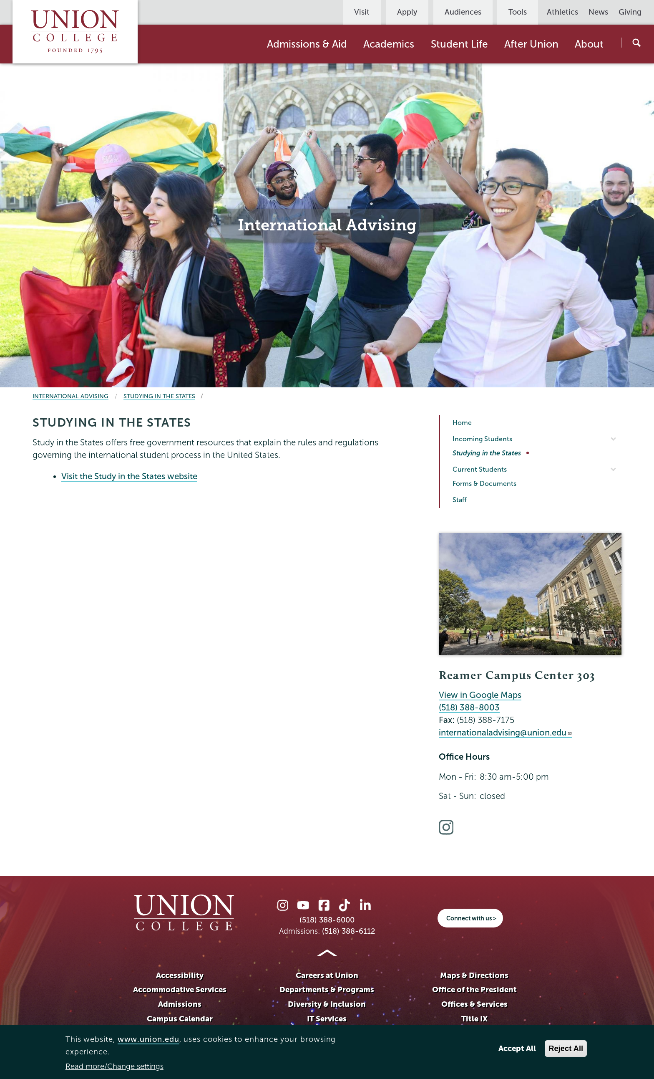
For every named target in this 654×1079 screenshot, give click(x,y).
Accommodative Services (179, 989)
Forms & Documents (484, 483)
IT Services (327, 1018)
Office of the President (474, 989)
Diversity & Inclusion (327, 1004)
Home (462, 422)
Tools (517, 12)
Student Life (459, 44)
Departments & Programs (326, 989)
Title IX (474, 1018)
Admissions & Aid (307, 44)
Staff (460, 499)
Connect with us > (471, 918)
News (598, 12)
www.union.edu (148, 1039)
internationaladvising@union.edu (505, 732)
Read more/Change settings (114, 1066)
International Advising (70, 396)
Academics (388, 44)
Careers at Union (327, 975)
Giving (630, 12)
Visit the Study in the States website (129, 476)
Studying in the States (159, 396)
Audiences (463, 12)
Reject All (565, 1048)
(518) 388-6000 (327, 920)
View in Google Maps (480, 695)
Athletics (562, 12)
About (589, 44)
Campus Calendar (180, 1018)
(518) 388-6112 (348, 931)
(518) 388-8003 (469, 707)
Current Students (480, 469)
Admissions (179, 1004)
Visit (362, 12)
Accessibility (180, 975)
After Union (531, 44)
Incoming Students (482, 438)
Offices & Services (474, 1004)
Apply (407, 12)
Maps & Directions (474, 975)
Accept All (517, 1048)
